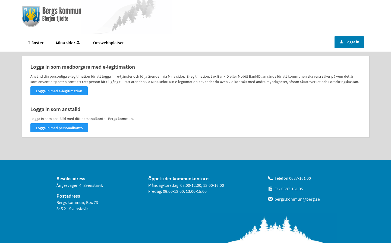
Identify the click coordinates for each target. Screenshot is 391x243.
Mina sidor (68, 42)
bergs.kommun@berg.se (297, 199)
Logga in (349, 41)
